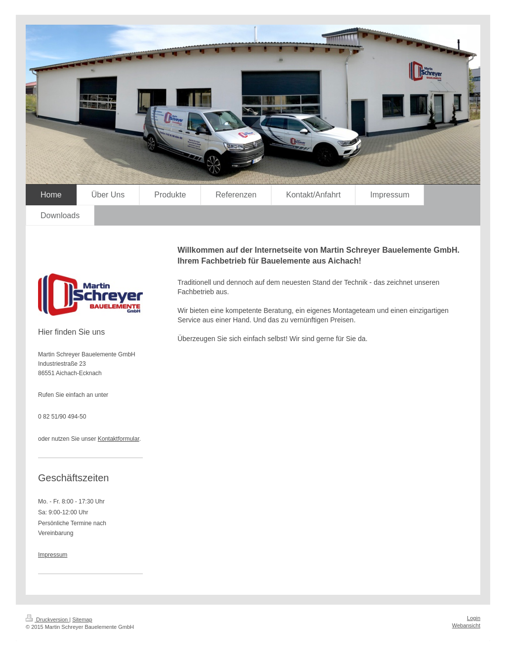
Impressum (52, 554)
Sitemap (82, 619)
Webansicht (466, 625)
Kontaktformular (118, 438)
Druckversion (47, 619)
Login (473, 618)
